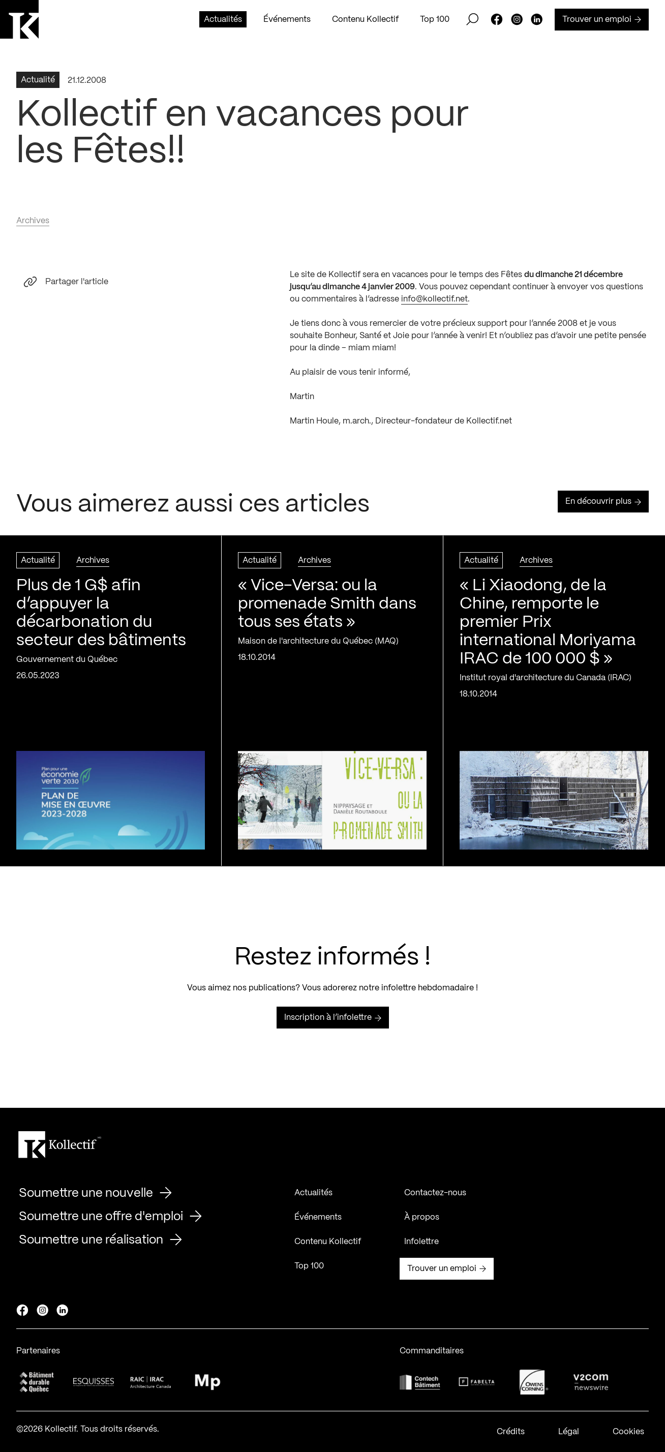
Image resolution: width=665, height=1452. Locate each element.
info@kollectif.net (434, 303)
